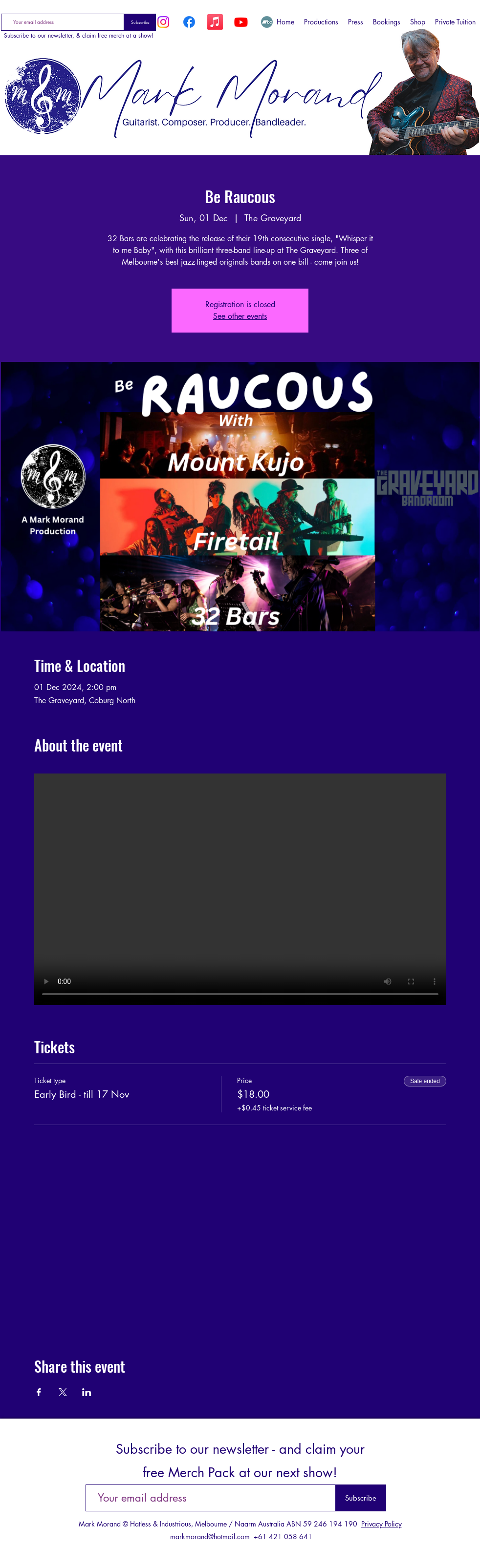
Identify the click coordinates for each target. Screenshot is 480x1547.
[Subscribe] (140, 22)
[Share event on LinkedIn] (86, 1392)
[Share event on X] (62, 1392)
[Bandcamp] (267, 22)
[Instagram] (163, 22)
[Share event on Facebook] (39, 1392)
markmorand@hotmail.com (210, 1536)
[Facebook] (189, 22)
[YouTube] (241, 22)
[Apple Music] (215, 22)
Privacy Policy (381, 1523)
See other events (240, 316)
